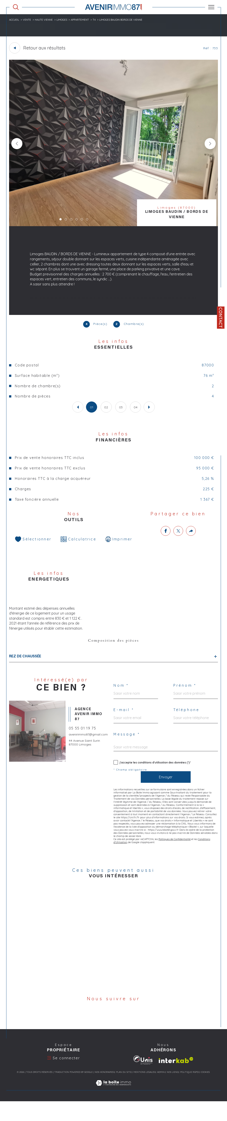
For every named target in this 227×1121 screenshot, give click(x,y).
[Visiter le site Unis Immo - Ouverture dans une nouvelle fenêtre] (142, 1080)
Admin (160, 1092)
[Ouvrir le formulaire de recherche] (16, 7)
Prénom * (185, 706)
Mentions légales (144, 1092)
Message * (127, 755)
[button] (209, 144)
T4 (97, 19)
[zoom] (114, 225)
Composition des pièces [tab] (113, 659)
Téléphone (187, 731)
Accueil (15, 19)
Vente (27, 19)
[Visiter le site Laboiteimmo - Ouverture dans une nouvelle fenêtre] (113, 1107)
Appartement (82, 19)
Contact (220, 317)
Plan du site (123, 1092)
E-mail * (124, 731)
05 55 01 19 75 (83, 749)
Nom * (122, 706)
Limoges (63, 19)
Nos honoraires (104, 1092)
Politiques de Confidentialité (175, 865)
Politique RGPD (189, 1092)
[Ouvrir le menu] (211, 7)
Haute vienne (45, 19)
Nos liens (172, 1092)
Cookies (205, 1092)
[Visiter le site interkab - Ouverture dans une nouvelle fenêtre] (176, 1080)
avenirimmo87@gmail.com (89, 756)
